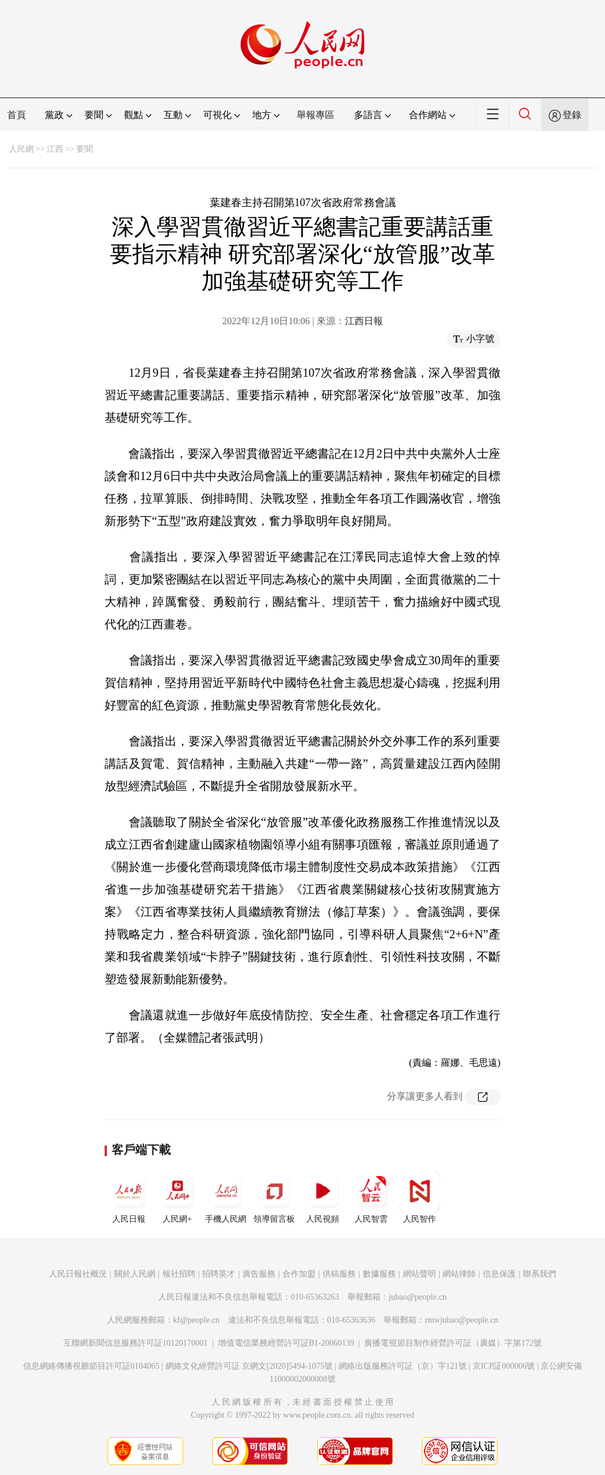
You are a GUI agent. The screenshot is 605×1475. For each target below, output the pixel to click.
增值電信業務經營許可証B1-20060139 (286, 1343)
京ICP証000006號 (504, 1366)
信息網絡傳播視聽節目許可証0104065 (91, 1366)
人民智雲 (371, 1196)
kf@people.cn (196, 1320)
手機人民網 (225, 1196)
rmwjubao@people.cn (461, 1320)
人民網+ (177, 1196)
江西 (55, 149)
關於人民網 (134, 1274)
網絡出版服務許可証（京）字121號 (403, 1366)
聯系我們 (539, 1274)
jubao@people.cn (418, 1297)
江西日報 (364, 321)
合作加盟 (298, 1274)
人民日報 (128, 1196)
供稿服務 (339, 1274)
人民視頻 (322, 1196)
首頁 (16, 115)
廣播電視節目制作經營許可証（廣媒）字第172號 (453, 1343)
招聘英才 (218, 1274)
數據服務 (379, 1274)
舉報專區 (315, 115)
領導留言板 (274, 1196)
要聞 (84, 149)
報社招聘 (179, 1274)
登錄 (571, 115)
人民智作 (419, 1196)
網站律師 (459, 1274)
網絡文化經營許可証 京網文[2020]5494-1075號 (249, 1366)
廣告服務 (258, 1274)
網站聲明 (419, 1274)
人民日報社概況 (78, 1274)
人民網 (21, 149)
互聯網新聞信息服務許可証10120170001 (135, 1343)
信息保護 (499, 1274)
